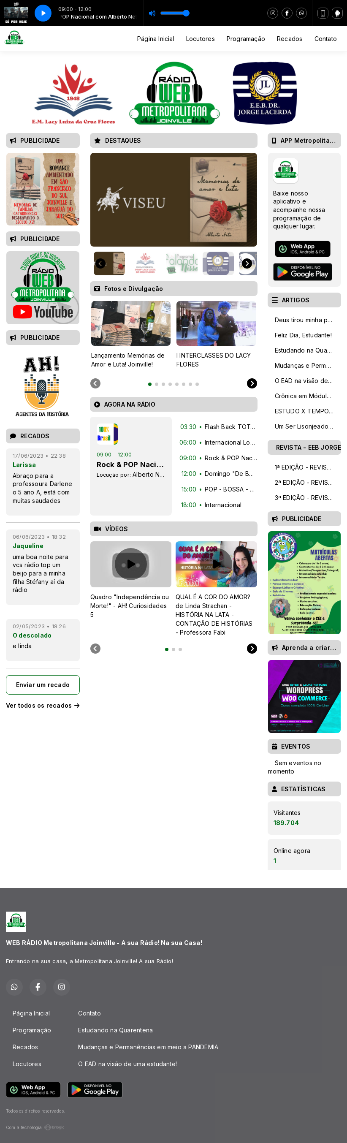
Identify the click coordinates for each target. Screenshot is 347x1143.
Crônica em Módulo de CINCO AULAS (308, 395)
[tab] (150, 384)
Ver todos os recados (43, 705)
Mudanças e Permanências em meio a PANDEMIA (308, 365)
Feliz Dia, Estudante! (303, 335)
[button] (109, 263)
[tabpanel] (131, 335)
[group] (173, 200)
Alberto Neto (151, 474)
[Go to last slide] (100, 263)
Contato (325, 38)
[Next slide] (247, 263)
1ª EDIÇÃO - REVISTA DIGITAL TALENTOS (308, 467)
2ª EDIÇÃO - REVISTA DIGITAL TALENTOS (308, 482)
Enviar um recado (43, 684)
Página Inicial (155, 38)
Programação (246, 38)
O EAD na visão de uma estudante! (308, 380)
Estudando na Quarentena (308, 350)
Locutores (200, 38)
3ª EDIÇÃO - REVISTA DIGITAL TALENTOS (308, 497)
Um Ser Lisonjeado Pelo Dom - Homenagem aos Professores (308, 426)
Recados (289, 38)
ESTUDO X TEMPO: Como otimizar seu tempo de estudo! (308, 411)
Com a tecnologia (35, 1127)
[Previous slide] (95, 384)
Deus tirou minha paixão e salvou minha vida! (308, 319)
